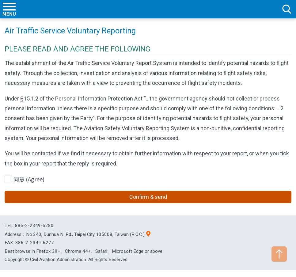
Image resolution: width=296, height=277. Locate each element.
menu (9, 9)
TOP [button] (279, 254)
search (287, 9)
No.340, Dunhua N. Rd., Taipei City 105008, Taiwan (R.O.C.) (85, 234)
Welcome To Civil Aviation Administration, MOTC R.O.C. (148, 9)
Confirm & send (148, 197)
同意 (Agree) (28, 179)
